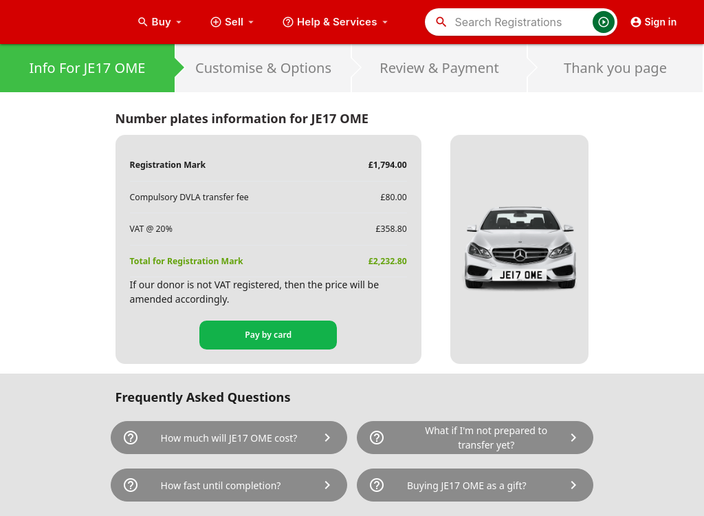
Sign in (653, 22)
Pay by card (268, 335)
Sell (233, 22)
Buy (161, 22)
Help (336, 22)
